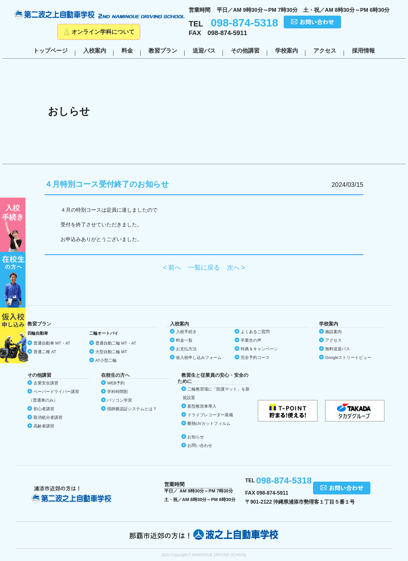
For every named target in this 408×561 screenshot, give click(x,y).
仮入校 (14, 335)
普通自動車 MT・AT (51, 343)
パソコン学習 (119, 400)
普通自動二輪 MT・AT (115, 343)
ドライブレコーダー (210, 414)
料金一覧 (184, 340)
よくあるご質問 (255, 331)
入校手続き (186, 331)
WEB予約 (116, 383)
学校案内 (286, 50)
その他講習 (245, 50)
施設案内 (333, 331)
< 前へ (172, 267)
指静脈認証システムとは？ (132, 408)
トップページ (50, 50)
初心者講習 (43, 408)
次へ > (236, 267)
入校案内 (94, 50)
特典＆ (259, 348)
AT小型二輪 (106, 360)
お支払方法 (186, 348)
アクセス (324, 50)
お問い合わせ (199, 445)
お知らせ (195, 436)
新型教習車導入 (201, 406)
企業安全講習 (45, 383)
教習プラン (163, 50)
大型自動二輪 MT (111, 351)
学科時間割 (117, 391)
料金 (127, 50)
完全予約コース (255, 357)
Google (348, 357)
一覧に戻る (204, 267)
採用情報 (363, 50)
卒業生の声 (251, 340)
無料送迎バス (337, 348)
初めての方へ (14, 225)
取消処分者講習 (47, 417)
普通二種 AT (44, 351)
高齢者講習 (43, 426)
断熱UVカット (208, 423)
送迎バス (204, 50)
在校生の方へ (14, 280)
